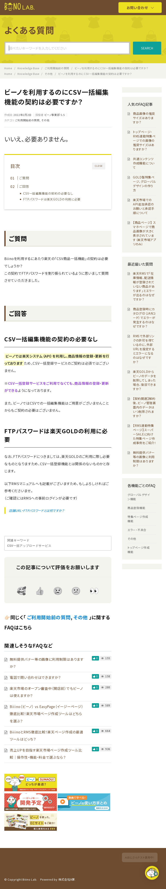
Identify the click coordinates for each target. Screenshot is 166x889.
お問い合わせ (137, 7)
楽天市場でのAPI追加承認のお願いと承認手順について (143, 206)
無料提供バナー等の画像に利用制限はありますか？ (144, 459)
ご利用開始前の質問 (27, 120)
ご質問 (24, 177)
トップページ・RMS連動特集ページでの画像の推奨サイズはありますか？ (144, 140)
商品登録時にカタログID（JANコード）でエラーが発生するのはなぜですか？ (144, 317)
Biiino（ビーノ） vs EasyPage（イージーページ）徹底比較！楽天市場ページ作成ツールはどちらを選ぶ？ (46, 713)
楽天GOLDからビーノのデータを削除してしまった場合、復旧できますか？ (144, 380)
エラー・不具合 (137, 530)
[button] (153, 874)
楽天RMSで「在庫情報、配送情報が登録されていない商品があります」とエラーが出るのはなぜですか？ (144, 286)
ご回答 (24, 186)
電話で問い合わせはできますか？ (35, 677)
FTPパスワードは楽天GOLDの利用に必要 (52, 199)
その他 (45, 120)
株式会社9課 (66, 879)
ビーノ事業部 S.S (54, 115)
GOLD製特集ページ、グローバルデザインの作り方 (144, 183)
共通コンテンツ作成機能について (144, 163)
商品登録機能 (136, 508)
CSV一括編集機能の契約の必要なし (48, 193)
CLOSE (99, 165)
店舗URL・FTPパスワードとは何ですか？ (36, 510)
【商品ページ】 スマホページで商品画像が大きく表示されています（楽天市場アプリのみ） (144, 233)
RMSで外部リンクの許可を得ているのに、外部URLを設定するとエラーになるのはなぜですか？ (144, 349)
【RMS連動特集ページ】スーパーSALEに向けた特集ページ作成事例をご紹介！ (144, 434)
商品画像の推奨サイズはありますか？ (144, 117)
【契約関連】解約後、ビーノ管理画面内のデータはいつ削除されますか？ (144, 407)
